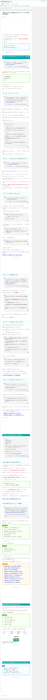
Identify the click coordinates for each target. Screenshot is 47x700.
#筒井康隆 (7, 512)
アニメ (3, 17)
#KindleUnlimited (12, 512)
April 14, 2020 (24, 455)
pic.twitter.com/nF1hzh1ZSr (10, 64)
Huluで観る (16, 639)
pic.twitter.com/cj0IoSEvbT (9, 283)
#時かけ (16, 63)
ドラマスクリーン (6, 2)
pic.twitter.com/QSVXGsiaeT (13, 164)
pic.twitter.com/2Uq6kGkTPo (20, 512)
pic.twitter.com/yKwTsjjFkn (16, 453)
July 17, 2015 (24, 66)
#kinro (21, 63)
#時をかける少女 (24, 511)
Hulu (3, 633)
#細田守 (18, 63)
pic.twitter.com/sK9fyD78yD (10, 387)
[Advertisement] (16, 264)
